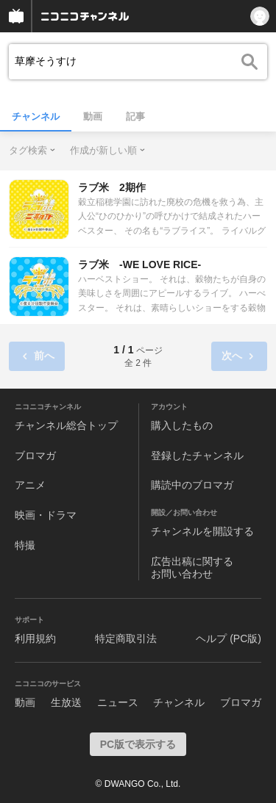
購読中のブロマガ (192, 485)
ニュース (117, 702)
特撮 (25, 545)
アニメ (30, 485)
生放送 (66, 702)
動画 (92, 116)
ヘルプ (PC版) (228, 638)
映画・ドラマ (46, 515)
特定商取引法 (126, 638)
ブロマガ (35, 455)
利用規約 (35, 638)
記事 (135, 116)
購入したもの (182, 425)
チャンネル (36, 116)
